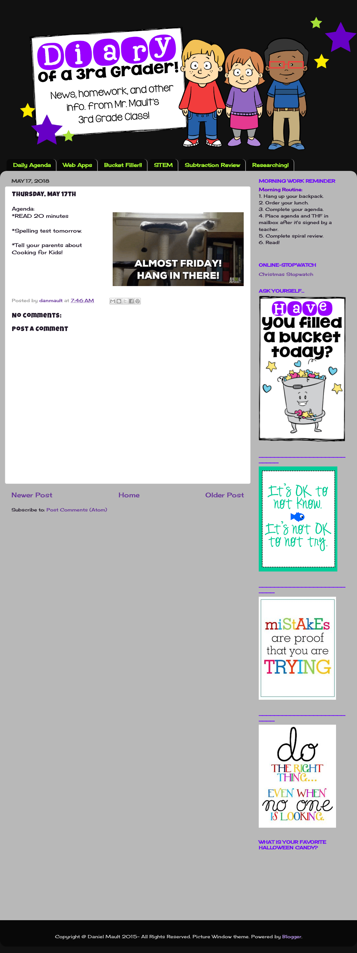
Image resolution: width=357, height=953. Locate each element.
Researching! (270, 165)
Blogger (291, 936)
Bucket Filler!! (123, 165)
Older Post (224, 495)
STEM (163, 165)
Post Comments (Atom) (77, 509)
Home (129, 495)
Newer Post (31, 495)
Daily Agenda (32, 165)
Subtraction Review (212, 165)
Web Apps (77, 165)
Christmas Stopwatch (286, 274)
